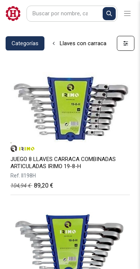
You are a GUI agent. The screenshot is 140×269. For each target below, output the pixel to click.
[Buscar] (109, 13)
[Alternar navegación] (127, 13)
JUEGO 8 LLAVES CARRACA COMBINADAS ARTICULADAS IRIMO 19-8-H (63, 163)
